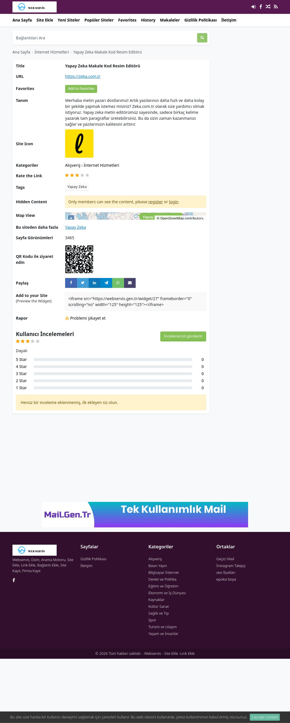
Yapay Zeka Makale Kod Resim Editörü (107, 52)
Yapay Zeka (77, 186)
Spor (152, 684)
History (148, 20)
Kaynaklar (156, 663)
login (173, 201)
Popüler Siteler (99, 20)
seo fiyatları (225, 636)
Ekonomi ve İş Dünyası (167, 657)
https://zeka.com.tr (83, 76)
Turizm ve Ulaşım (162, 691)
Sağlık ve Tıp (158, 677)
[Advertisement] (111, 522)
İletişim (228, 20)
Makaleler (170, 20)
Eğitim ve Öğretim (163, 650)
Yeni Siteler (69, 20)
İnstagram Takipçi (231, 629)
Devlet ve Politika (162, 643)
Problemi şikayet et (85, 382)
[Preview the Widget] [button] (34, 365)
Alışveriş (73, 165)
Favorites (127, 20)
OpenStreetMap (172, 282)
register (155, 201)
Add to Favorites (81, 88)
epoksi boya (226, 643)
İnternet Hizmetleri (52, 52)
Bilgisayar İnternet (163, 636)
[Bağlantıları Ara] (105, 37)
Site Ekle (45, 20)
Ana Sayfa (22, 20)
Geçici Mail (225, 623)
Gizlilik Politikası (200, 20)
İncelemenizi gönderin (183, 400)
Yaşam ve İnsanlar (163, 697)
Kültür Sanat (158, 670)
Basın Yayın (157, 629)
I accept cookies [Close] (265, 718)
